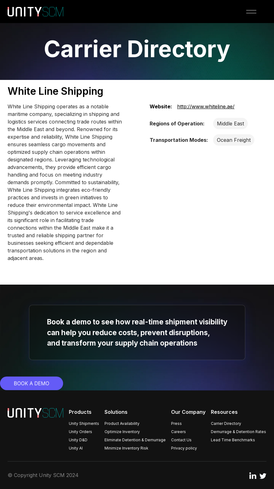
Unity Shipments (84, 423)
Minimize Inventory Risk (126, 448)
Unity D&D (78, 440)
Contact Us (181, 440)
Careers (178, 431)
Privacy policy (184, 448)
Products (80, 412)
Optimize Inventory (122, 431)
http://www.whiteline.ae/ (206, 106)
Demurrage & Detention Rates (238, 431)
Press (176, 423)
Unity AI (76, 448)
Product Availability (122, 423)
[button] (251, 11)
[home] (35, 11)
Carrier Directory (226, 423)
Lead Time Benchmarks (233, 440)
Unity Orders (80, 431)
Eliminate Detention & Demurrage (135, 440)
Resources (224, 412)
